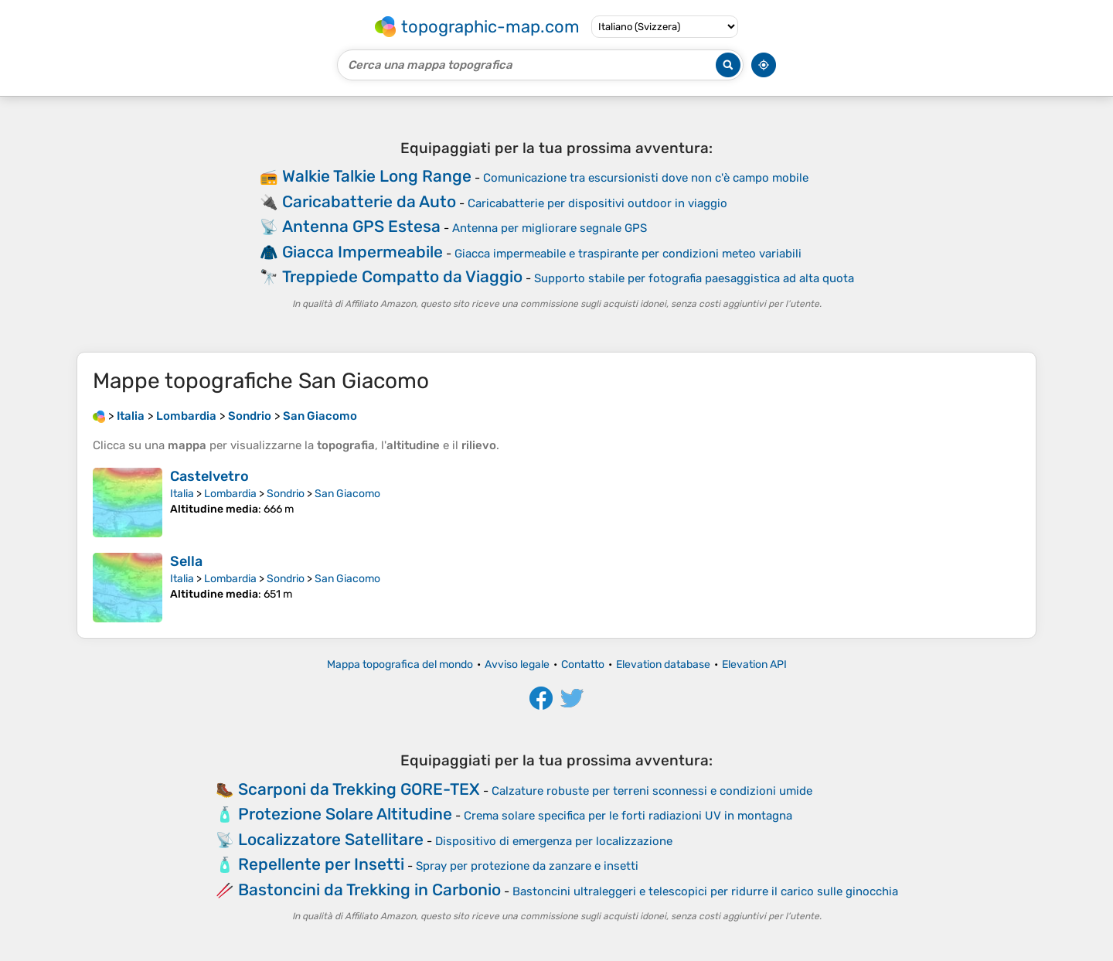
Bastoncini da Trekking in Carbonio (369, 889)
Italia (182, 493)
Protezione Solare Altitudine (345, 813)
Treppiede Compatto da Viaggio (402, 276)
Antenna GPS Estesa (361, 226)
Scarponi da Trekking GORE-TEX (359, 789)
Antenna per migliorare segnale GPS (549, 228)
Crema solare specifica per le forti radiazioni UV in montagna (628, 816)
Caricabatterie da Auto (369, 201)
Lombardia (230, 493)
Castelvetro (209, 476)
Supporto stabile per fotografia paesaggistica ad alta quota (694, 278)
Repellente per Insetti (321, 864)
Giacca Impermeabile (362, 251)
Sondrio (286, 493)
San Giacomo (347, 493)
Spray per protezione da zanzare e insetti (527, 866)
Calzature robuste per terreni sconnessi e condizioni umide (652, 791)
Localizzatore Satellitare (331, 839)
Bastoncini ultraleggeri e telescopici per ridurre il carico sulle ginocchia (705, 891)
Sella (186, 561)
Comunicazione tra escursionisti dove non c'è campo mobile (645, 178)
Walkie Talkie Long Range (376, 176)
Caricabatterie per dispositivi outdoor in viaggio (597, 203)
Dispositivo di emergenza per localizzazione (553, 841)
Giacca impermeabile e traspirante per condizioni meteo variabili (628, 254)
